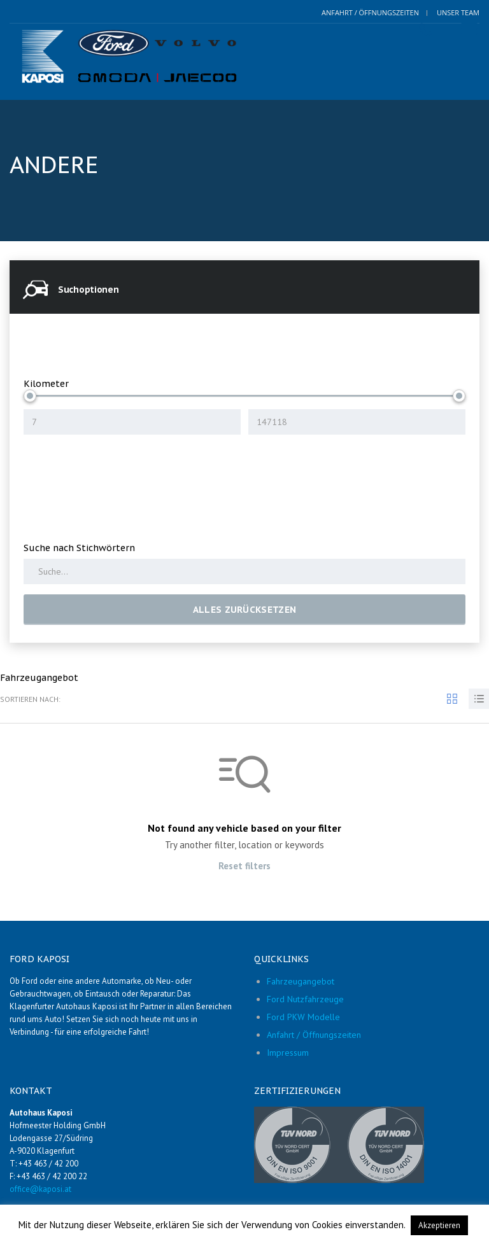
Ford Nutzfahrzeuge (305, 999)
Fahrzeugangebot (300, 981)
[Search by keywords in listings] (244, 571)
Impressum (288, 1052)
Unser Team (458, 12)
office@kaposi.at (40, 1189)
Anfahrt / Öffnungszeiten (370, 12)
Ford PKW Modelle (303, 1017)
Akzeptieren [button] (439, 1225)
